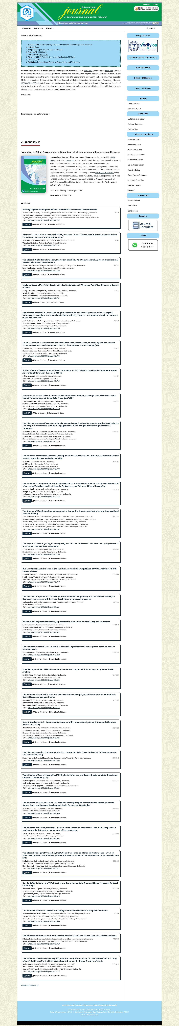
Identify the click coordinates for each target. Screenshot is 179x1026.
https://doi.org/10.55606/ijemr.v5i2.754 (44, 298)
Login (155, 4)
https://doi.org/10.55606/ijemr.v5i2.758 (44, 328)
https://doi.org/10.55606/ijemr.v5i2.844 (44, 868)
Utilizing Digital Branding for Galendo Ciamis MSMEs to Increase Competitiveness (59, 210)
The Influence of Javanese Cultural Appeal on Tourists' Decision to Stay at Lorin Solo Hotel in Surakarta (69, 936)
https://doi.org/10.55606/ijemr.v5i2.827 (44, 632)
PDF (28, 250)
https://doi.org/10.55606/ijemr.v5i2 (68, 191)
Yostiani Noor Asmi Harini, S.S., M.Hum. (58, 57)
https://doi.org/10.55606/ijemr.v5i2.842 (44, 838)
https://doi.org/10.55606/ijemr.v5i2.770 (44, 408)
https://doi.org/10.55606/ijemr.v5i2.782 (44, 496)
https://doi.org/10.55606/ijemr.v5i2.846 (44, 921)
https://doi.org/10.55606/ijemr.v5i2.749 (44, 381)
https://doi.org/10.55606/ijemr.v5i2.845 (44, 896)
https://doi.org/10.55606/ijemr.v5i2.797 (44, 582)
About (49, 28)
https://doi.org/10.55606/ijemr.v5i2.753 (44, 270)
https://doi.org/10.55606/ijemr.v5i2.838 (44, 760)
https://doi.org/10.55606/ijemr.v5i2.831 (44, 680)
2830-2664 (42, 52)
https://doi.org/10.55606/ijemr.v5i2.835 (44, 738)
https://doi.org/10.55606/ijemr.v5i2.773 (44, 441)
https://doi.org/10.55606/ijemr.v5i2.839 (44, 788)
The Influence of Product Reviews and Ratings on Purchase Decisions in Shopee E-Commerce (65, 910)
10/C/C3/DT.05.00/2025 (30, 83)
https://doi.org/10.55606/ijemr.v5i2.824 (44, 607)
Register (146, 4)
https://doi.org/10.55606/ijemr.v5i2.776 (44, 469)
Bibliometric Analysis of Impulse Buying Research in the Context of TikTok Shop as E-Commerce (66, 622)
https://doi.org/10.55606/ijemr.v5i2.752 (44, 245)
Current (26, 28)
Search (151, 28)
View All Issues (28, 985)
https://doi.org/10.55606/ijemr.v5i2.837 (44, 707)
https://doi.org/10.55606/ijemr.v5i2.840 (44, 813)
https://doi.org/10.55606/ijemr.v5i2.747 (44, 220)
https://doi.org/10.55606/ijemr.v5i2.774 (44, 971)
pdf (28, 224)
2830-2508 (43, 54)
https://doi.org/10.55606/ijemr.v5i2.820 (44, 655)
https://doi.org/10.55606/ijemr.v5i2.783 (44, 554)
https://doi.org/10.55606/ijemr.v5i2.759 (44, 356)
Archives (38, 28)
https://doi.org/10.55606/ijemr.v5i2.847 (44, 944)
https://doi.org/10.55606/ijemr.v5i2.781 (44, 529)
